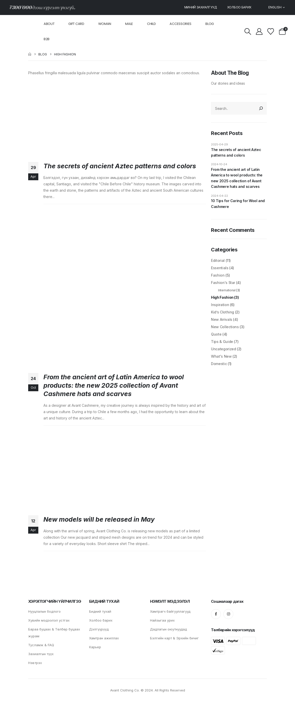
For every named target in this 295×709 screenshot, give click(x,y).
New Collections (225, 327)
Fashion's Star (223, 282)
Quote (216, 334)
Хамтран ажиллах (104, 638)
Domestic (219, 363)
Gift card (76, 23)
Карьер (95, 647)
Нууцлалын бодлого (44, 611)
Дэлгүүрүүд (99, 629)
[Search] (261, 108)
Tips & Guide (222, 341)
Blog (209, 23)
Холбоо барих (239, 7)
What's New (221, 356)
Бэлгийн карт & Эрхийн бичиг (174, 638)
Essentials (219, 268)
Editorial (218, 260)
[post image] (117, 117)
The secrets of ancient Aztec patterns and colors (119, 166)
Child (151, 23)
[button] (248, 31)
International (226, 290)
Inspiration (220, 305)
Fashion (218, 275)
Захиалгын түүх (41, 654)
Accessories (180, 23)
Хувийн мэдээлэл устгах (49, 620)
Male (129, 23)
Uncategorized (223, 349)
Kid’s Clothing (222, 312)
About (49, 23)
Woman (104, 23)
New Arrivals (221, 319)
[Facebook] (216, 614)
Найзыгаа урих (162, 620)
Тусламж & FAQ (41, 645)
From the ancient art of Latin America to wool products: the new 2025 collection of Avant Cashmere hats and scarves (113, 385)
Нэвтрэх (35, 663)
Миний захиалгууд (200, 7)
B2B (47, 39)
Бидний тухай (100, 611)
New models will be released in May (99, 519)
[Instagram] (228, 614)
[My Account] (259, 31)
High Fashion (222, 297)
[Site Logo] (20, 31)
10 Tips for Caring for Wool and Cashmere (238, 203)
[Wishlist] (271, 31)
